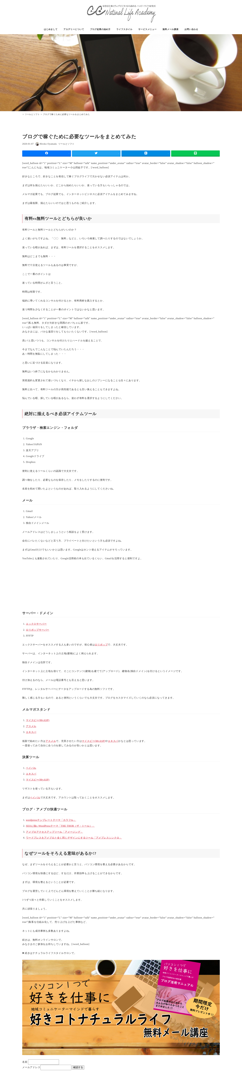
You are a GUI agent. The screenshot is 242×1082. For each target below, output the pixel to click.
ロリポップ (101, 644)
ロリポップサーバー (37, 630)
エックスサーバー (36, 624)
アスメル (31, 726)
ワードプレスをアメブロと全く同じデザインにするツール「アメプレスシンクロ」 (74, 837)
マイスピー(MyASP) (37, 720)
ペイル (31, 768)
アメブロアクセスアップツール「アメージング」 (54, 832)
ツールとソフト (66, 144)
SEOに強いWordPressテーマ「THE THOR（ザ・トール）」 (60, 826)
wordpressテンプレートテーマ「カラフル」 (51, 820)
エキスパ (31, 732)
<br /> (31, 583)
